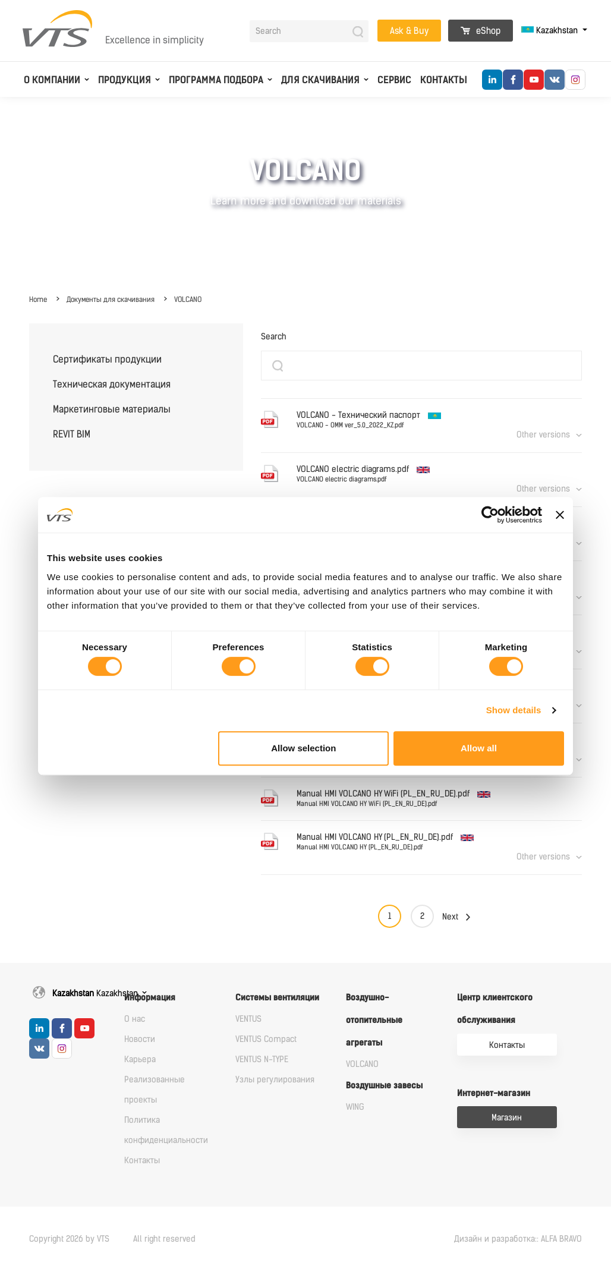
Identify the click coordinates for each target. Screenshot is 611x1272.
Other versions (543, 435)
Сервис (394, 80)
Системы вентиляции (277, 998)
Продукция (124, 80)
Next (450, 917)
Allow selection (303, 748)
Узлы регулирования (274, 1080)
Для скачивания (320, 80)
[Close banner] (560, 515)
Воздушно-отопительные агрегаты (374, 1020)
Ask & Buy (409, 31)
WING (355, 1107)
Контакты (443, 80)
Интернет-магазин (493, 1093)
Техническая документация (112, 384)
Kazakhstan (550, 31)
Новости (139, 1039)
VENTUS (248, 1019)
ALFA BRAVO (561, 1239)
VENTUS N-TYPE (261, 1059)
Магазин (507, 1118)
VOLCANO (187, 299)
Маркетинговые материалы (112, 409)
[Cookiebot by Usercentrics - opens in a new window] (490, 515)
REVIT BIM (71, 434)
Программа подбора (216, 80)
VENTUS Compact (266, 1039)
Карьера (140, 1059)
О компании (52, 80)
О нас (134, 1019)
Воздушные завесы (384, 1086)
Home (38, 299)
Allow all (479, 748)
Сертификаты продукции (107, 359)
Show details (513, 710)
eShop (480, 31)
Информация (149, 998)
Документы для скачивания (111, 299)
